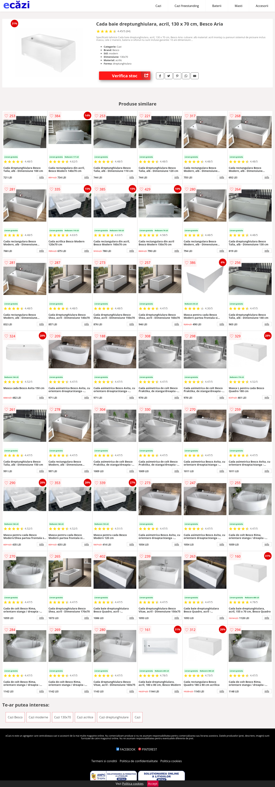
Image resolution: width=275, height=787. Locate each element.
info (41, 177)
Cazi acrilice (85, 717)
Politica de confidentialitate (139, 761)
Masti (238, 6)
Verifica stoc (131, 75)
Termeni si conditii (104, 761)
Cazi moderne (38, 717)
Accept (153, 784)
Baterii (217, 6)
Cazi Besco (15, 717)
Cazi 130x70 (62, 717)
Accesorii (262, 6)
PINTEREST (147, 749)
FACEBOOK (126, 749)
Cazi (158, 6)
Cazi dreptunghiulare (114, 717)
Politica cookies (171, 761)
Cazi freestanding (187, 6)
